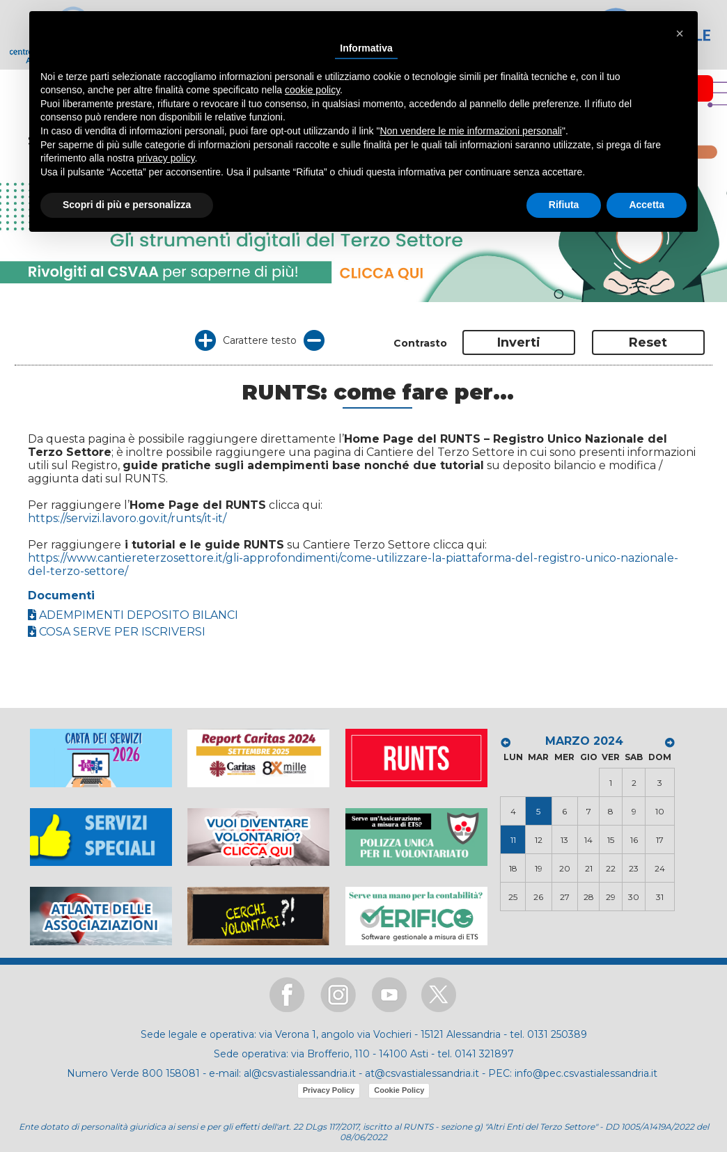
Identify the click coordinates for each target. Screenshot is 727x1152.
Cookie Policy (399, 1090)
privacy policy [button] (166, 158)
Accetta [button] (646, 204)
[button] (680, 33)
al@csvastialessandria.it (300, 1073)
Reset (648, 342)
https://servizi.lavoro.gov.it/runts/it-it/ (127, 518)
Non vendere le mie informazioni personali (470, 130)
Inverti (518, 342)
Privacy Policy (329, 1090)
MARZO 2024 (584, 741)
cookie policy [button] (312, 89)
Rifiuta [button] (564, 204)
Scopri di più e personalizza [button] (127, 204)
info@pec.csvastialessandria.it (586, 1073)
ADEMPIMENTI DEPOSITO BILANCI (133, 615)
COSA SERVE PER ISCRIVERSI (116, 631)
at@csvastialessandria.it (422, 1073)
